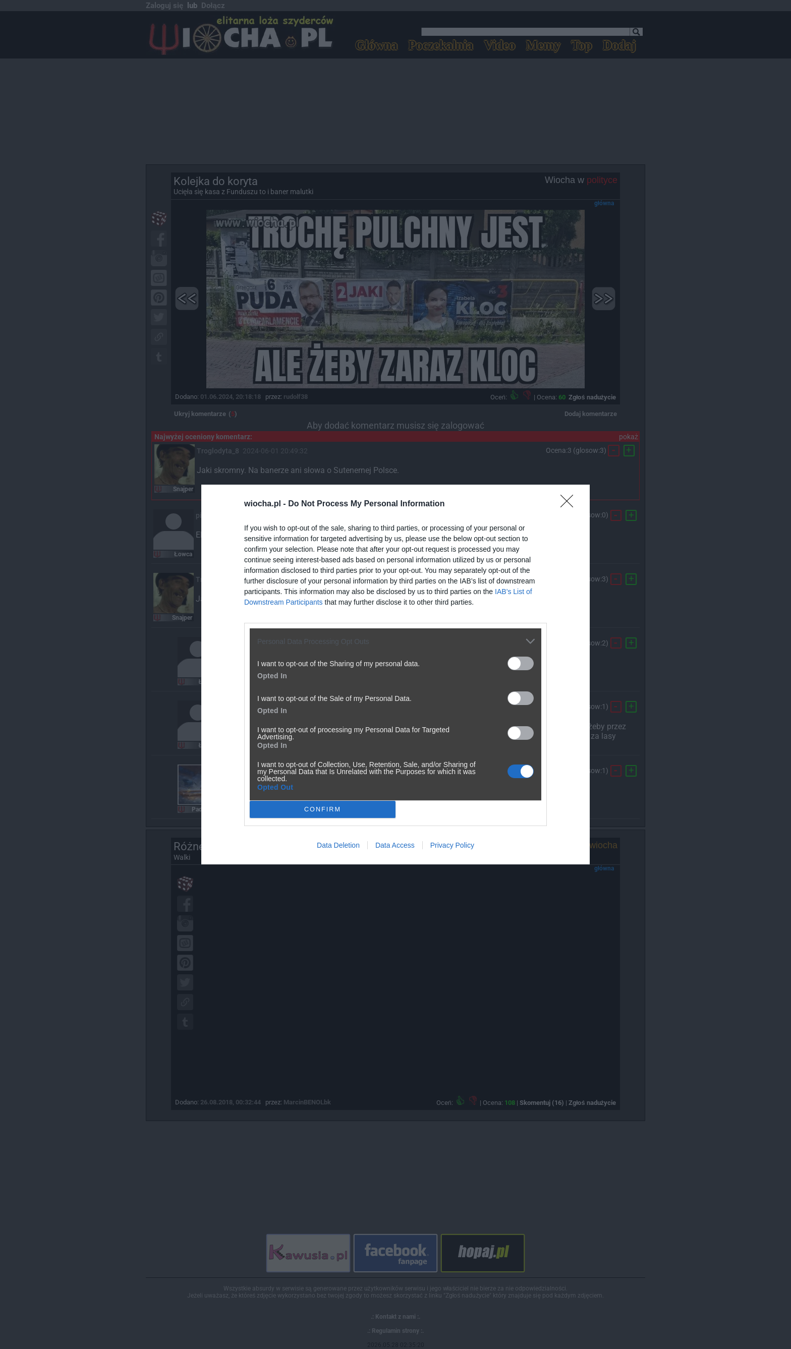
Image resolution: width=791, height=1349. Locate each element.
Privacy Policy (452, 845)
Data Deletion (338, 845)
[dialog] (395, 674)
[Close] (570, 504)
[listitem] (395, 641)
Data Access (395, 845)
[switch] (520, 663)
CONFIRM (323, 809)
